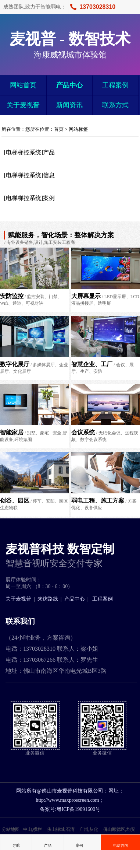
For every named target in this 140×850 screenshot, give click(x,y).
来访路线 (47, 599)
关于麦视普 (23, 105)
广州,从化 (88, 829)
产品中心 (69, 85)
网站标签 (78, 129)
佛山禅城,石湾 (61, 829)
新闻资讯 (69, 105)
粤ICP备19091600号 (79, 809)
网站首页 (23, 85)
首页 (59, 129)
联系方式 (115, 105)
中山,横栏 (32, 829)
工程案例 (115, 85)
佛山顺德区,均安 (119, 829)
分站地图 (10, 829)
